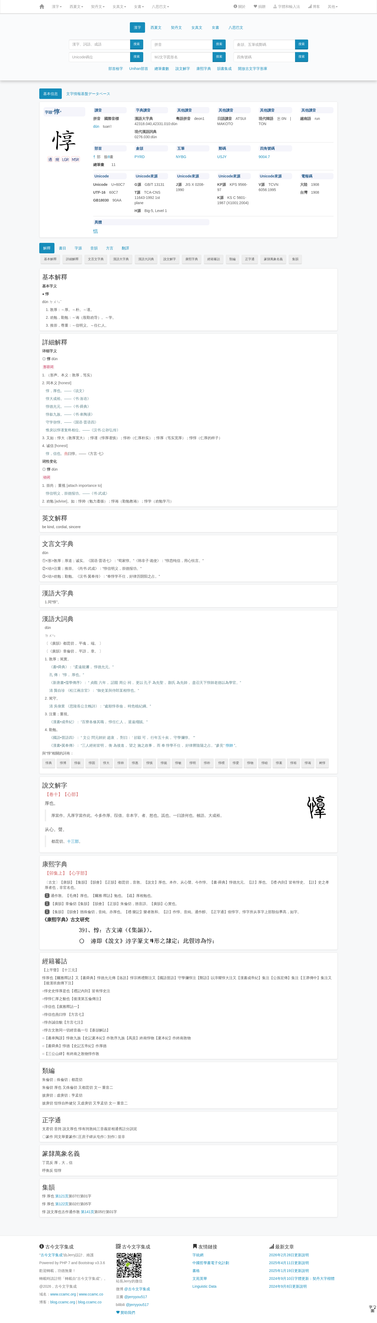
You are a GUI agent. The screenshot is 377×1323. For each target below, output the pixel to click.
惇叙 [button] (77, 763)
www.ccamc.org (63, 1294)
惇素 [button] (279, 763)
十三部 (73, 841)
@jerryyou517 (135, 1297)
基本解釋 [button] (50, 259)
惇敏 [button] (178, 763)
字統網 (197, 1255)
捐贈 (259, 6)
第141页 (87, 1212)
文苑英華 (199, 1278)
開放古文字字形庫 (252, 68)
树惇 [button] (322, 763)
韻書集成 (224, 68)
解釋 (47, 248)
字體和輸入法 (286, 6)
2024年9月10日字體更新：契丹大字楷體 (302, 1278)
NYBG (181, 157)
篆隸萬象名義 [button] (273, 259)
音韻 (94, 248)
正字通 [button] (249, 259)
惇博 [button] (63, 763)
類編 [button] (232, 259)
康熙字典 (203, 68)
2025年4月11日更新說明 (289, 1263)
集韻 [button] (295, 259)
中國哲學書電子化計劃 (210, 1263)
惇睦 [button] (265, 763)
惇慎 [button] (149, 763)
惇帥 (229, 745)
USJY (222, 157)
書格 (196, 1271)
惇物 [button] (250, 763)
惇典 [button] (49, 763)
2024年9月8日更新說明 (288, 1286)
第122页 (62, 1204)
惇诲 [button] (308, 763)
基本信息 (50, 94)
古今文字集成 (52, 1255)
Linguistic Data (204, 1286)
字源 (78, 248)
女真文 (119, 6)
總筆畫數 (161, 68)
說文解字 (182, 68)
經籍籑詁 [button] (213, 259)
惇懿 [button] (164, 763)
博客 (314, 6)
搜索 (137, 44)
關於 (240, 6)
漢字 (57, 6)
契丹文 (98, 6)
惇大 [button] (106, 763)
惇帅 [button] (121, 763)
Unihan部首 (138, 68)
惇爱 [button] (236, 763)
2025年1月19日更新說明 (289, 1271)
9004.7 (264, 157)
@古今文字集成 (137, 1289)
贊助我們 (125, 1312)
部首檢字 (115, 68)
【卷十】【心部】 (62, 794)
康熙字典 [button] (191, 259)
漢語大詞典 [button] (146, 259)
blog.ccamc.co (89, 1302)
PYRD (140, 157)
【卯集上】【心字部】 (67, 873)
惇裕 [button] (293, 763)
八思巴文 (160, 6)
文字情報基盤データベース (88, 94)
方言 (109, 248)
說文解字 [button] (169, 259)
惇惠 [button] (135, 763)
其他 (333, 6)
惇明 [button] (193, 763)
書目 (62, 248)
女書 (139, 6)
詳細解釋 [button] (72, 259)
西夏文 (76, 6)
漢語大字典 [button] (121, 259)
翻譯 (125, 248)
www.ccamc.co (91, 1294)
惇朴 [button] (207, 763)
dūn (96, 126)
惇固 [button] (92, 763)
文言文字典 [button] (96, 259)
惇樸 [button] (221, 763)
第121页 (62, 1196)
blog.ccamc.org (62, 1302)
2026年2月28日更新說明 (289, 1255)
